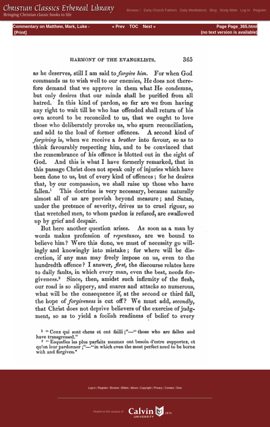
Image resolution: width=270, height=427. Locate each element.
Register (259, 10)
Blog (213, 10)
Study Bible (228, 10)
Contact (169, 387)
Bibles (125, 387)
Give (179, 387)
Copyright (146, 387)
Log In (245, 10)
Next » (149, 26)
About (134, 387)
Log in (92, 387)
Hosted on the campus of (135, 412)
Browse (134, 10)
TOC (133, 26)
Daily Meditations (193, 10)
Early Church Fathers (160, 10)
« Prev (118, 26)
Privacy (158, 387)
